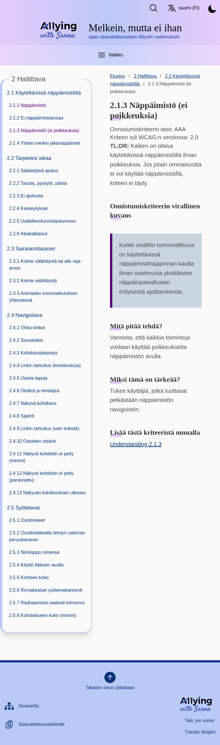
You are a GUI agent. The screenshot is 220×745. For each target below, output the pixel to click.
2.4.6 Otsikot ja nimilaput (34, 390)
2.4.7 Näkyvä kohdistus (32, 403)
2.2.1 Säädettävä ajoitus (33, 170)
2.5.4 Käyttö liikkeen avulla (36, 564)
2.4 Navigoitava (24, 315)
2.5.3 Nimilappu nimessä (34, 552)
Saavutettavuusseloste (41, 724)
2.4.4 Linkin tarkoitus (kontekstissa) (45, 365)
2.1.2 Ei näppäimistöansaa (36, 117)
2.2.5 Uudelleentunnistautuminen (42, 221)
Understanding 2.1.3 (136, 444)
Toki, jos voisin (199, 720)
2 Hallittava (146, 76)
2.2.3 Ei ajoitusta (26, 195)
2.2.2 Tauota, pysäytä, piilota (38, 183)
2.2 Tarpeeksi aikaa (29, 158)
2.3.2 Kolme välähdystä (33, 280)
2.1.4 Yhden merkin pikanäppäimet (44, 143)
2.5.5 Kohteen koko (29, 577)
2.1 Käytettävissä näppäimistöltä (44, 93)
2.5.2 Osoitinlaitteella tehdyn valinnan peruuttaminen (47, 536)
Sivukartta (28, 705)
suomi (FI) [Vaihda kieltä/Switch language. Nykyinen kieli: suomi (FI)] (183, 8)
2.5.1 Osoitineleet (27, 520)
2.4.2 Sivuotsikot (26, 340)
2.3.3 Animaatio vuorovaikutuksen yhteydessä (43, 297)
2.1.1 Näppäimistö (27, 105)
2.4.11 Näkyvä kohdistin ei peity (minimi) (41, 457)
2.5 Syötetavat (23, 508)
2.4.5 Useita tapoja (28, 378)
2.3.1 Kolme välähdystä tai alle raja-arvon (45, 264)
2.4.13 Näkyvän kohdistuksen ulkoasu (47, 492)
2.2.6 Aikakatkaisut (28, 233)
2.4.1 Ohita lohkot (27, 327)
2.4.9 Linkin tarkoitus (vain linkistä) (44, 428)
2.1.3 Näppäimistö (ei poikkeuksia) (44, 130)
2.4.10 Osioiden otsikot (32, 441)
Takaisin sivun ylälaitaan (110, 680)
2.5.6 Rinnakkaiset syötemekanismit (45, 590)
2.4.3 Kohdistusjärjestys (33, 352)
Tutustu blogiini (200, 732)
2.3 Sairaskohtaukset (31, 249)
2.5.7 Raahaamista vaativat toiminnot (47, 602)
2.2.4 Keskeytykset (28, 208)
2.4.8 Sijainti (21, 415)
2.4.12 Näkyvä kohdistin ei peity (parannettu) (41, 477)
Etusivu (117, 76)
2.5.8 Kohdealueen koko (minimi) (42, 615)
